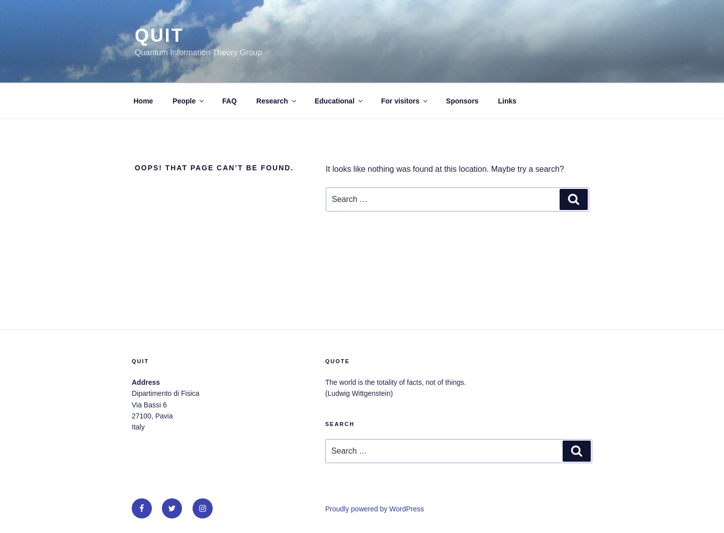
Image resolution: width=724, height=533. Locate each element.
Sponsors (462, 101)
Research (277, 101)
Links (507, 101)
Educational (339, 101)
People (188, 101)
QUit (159, 35)
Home (143, 101)
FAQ (229, 101)
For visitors (405, 101)
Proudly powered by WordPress (374, 509)
